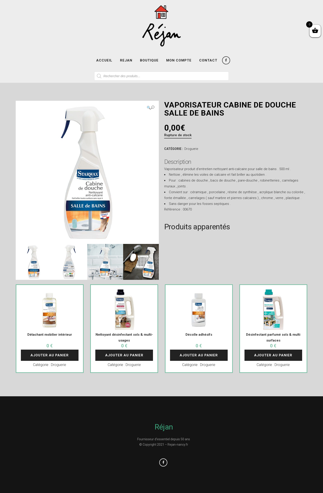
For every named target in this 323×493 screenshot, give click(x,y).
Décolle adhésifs (199, 335)
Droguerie (191, 149)
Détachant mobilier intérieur (49, 335)
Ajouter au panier (50, 355)
